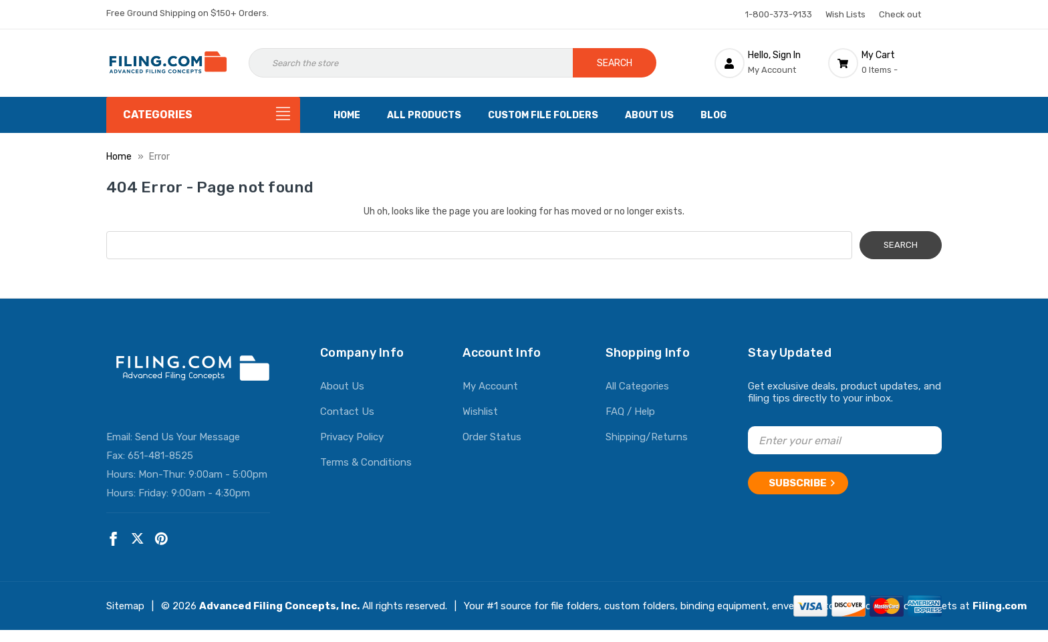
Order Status (492, 437)
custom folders (639, 606)
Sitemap (125, 606)
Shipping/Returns (647, 437)
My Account (490, 386)
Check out (900, 14)
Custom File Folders (543, 115)
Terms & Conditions (366, 462)
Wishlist (480, 412)
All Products (424, 115)
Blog (713, 115)
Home (347, 115)
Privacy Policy (352, 437)
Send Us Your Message (187, 437)
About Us (649, 115)
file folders (575, 606)
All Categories (637, 386)
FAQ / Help (630, 412)
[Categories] (203, 115)
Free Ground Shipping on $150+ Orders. (187, 13)
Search (614, 63)
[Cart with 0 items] (885, 62)
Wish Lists (845, 14)
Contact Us (347, 412)
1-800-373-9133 (778, 14)
